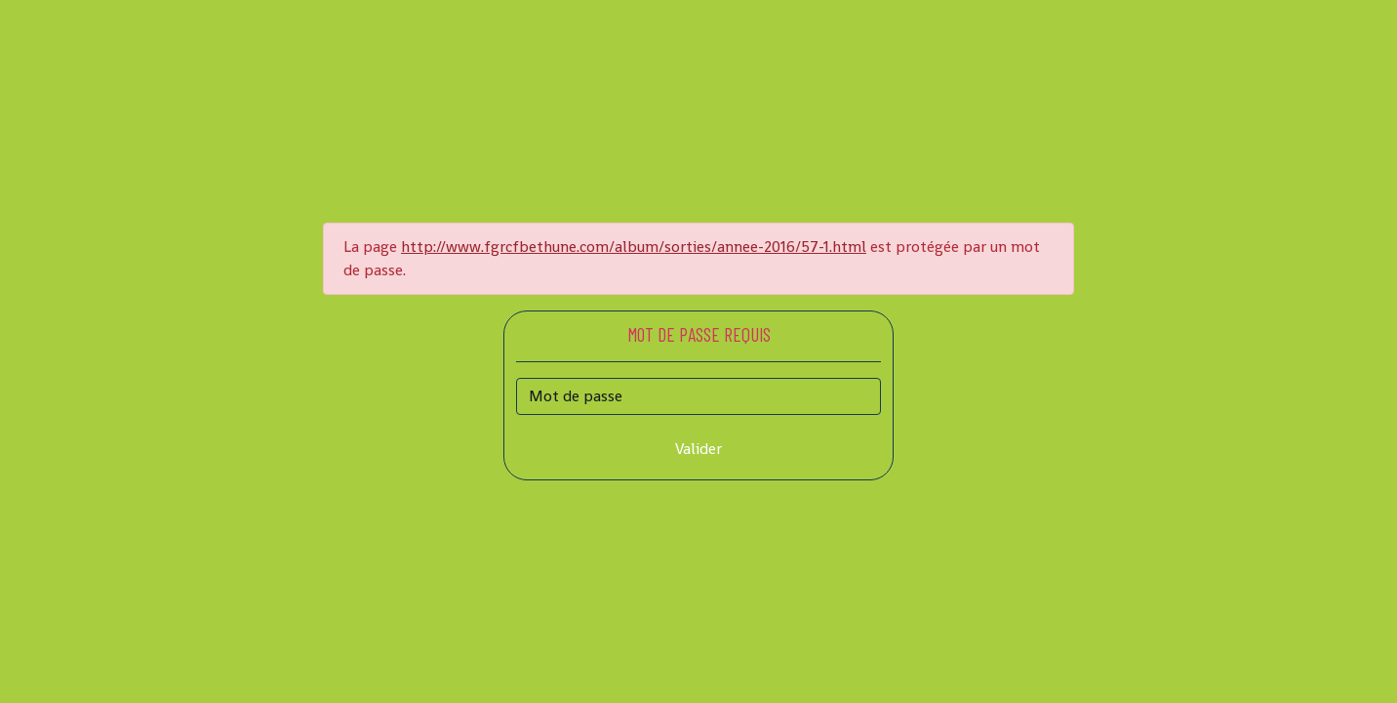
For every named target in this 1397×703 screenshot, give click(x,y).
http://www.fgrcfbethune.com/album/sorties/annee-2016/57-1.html (633, 246)
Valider (698, 448)
